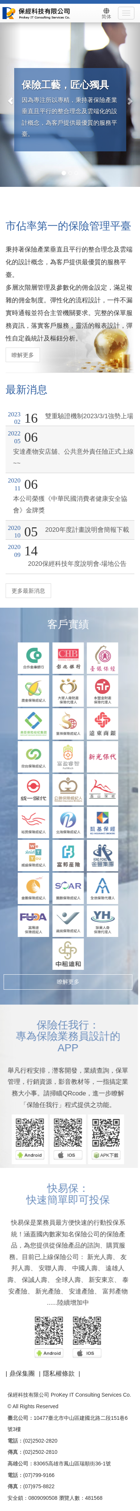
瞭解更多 (22, 355)
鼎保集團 (22, 1373)
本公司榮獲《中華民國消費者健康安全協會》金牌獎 (70, 504)
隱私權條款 (59, 1373)
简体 (106, 13)
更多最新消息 (28, 591)
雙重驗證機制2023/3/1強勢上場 (89, 416)
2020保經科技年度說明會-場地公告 (77, 563)
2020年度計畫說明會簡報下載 (87, 529)
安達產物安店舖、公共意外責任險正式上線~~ (73, 457)
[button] (10, 97)
